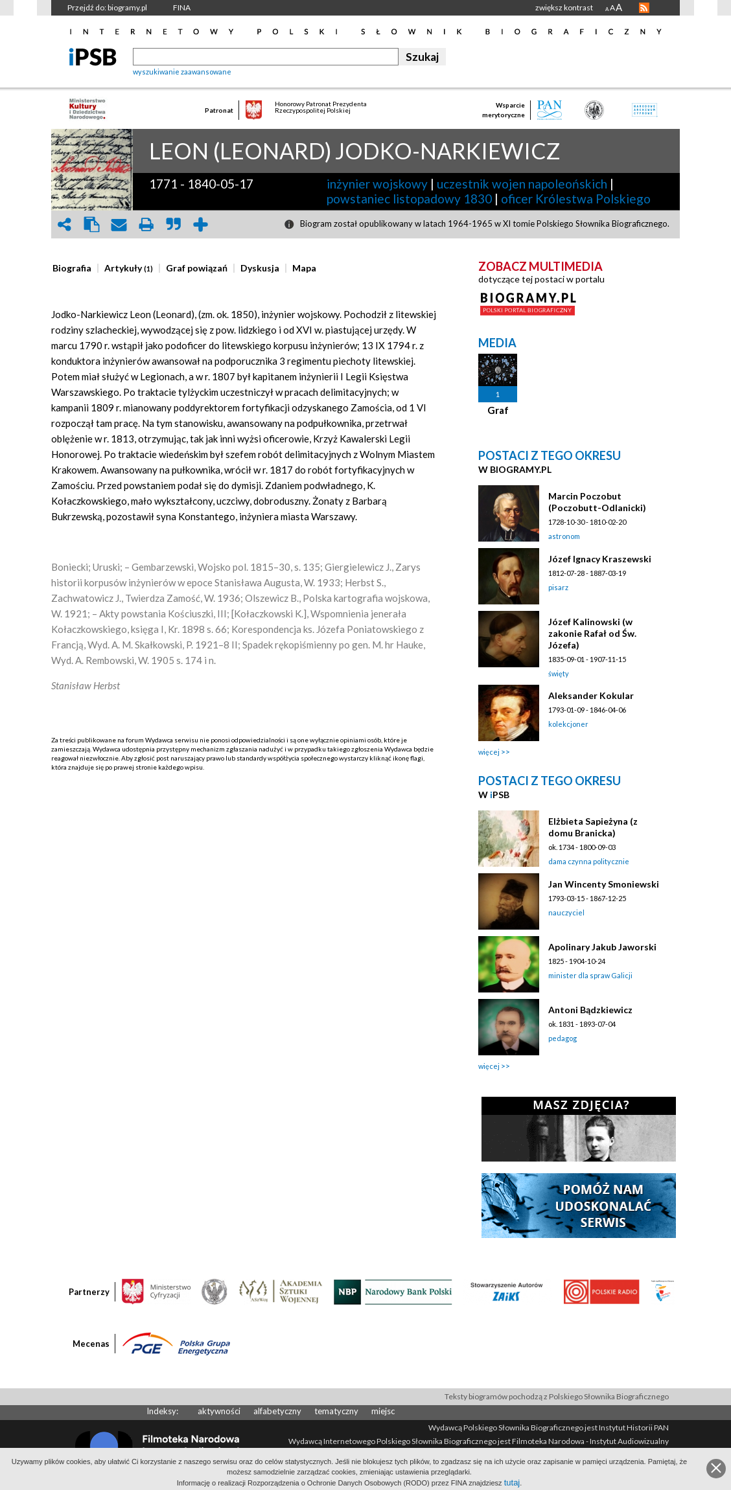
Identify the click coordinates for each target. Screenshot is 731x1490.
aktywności (219, 1411)
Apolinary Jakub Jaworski (602, 946)
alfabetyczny (277, 1411)
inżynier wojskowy (377, 183)
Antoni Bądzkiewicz (590, 1009)
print (145, 224)
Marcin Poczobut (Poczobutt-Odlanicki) (597, 501)
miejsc (383, 1411)
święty (558, 673)
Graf (498, 410)
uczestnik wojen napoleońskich (522, 183)
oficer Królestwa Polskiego (576, 198)
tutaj (512, 1482)
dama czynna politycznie (588, 861)
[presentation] (71, 268)
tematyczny (336, 1411)
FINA (182, 7)
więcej (489, 752)
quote (173, 224)
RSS (644, 8)
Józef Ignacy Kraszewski (599, 558)
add (200, 224)
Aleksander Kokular (591, 695)
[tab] (75, 268)
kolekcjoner (568, 724)
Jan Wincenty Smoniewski (603, 883)
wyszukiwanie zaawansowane (182, 71)
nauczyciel (566, 912)
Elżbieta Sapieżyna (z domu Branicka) (593, 827)
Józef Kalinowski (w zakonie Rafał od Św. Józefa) (592, 633)
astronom (564, 536)
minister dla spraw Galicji (590, 975)
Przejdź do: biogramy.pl (107, 7)
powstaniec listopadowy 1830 (409, 198)
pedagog (562, 1038)
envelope (118, 224)
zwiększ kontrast (564, 7)
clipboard (91, 224)
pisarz (558, 587)
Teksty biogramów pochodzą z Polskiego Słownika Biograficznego (557, 1396)
